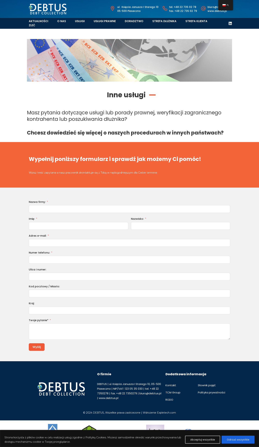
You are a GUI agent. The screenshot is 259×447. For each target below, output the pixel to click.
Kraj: (31, 303)
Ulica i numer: (37, 269)
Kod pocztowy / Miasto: (44, 286)
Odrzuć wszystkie (238, 439)
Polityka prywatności (211, 392)
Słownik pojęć (207, 385)
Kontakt (170, 385)
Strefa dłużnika (164, 21)
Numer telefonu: (39, 252)
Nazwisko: (137, 219)
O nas (61, 21)
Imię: (32, 219)
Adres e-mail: (37, 236)
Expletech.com (166, 412)
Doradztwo (134, 21)
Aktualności (38, 21)
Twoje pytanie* (38, 320)
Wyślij (37, 347)
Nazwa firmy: (37, 202)
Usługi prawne (105, 21)
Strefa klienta (196, 21)
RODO (169, 400)
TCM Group (172, 392)
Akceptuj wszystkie (202, 439)
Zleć (32, 25)
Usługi (80, 21)
